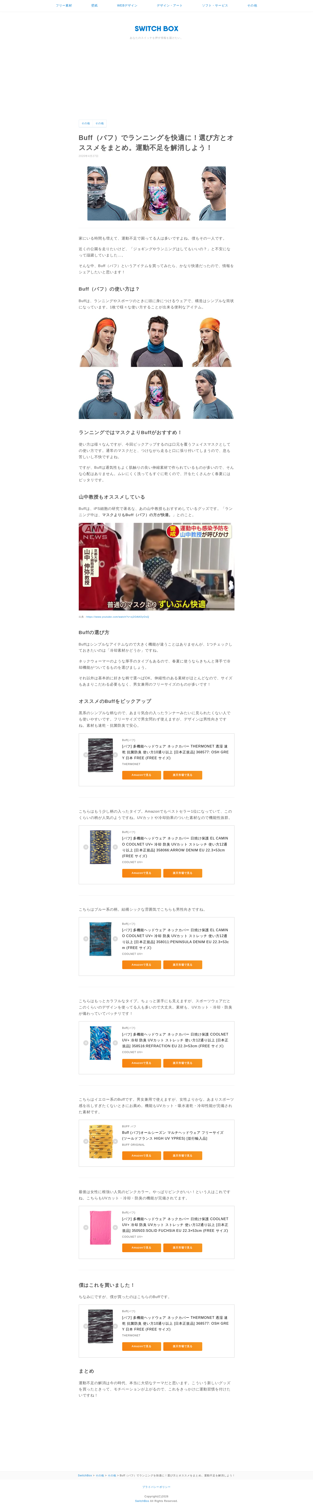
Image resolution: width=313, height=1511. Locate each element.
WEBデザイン (127, 5)
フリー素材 (64, 5)
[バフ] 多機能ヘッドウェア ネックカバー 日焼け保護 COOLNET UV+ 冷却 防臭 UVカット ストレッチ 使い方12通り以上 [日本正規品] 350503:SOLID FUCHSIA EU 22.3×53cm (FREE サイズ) (176, 1224)
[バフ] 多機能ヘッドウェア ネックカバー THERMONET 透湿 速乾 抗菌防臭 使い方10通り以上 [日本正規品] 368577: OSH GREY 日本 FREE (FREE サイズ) (175, 752)
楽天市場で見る (183, 774)
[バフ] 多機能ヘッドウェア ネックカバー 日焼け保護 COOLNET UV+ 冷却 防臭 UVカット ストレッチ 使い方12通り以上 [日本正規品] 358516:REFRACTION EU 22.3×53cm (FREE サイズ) (176, 1040)
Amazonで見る (142, 774)
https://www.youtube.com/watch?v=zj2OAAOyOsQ (118, 616)
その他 (252, 5)
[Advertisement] (156, 87)
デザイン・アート (170, 5)
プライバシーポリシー (156, 1486)
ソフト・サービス (215, 5)
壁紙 (94, 5)
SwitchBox (142, 1501)
